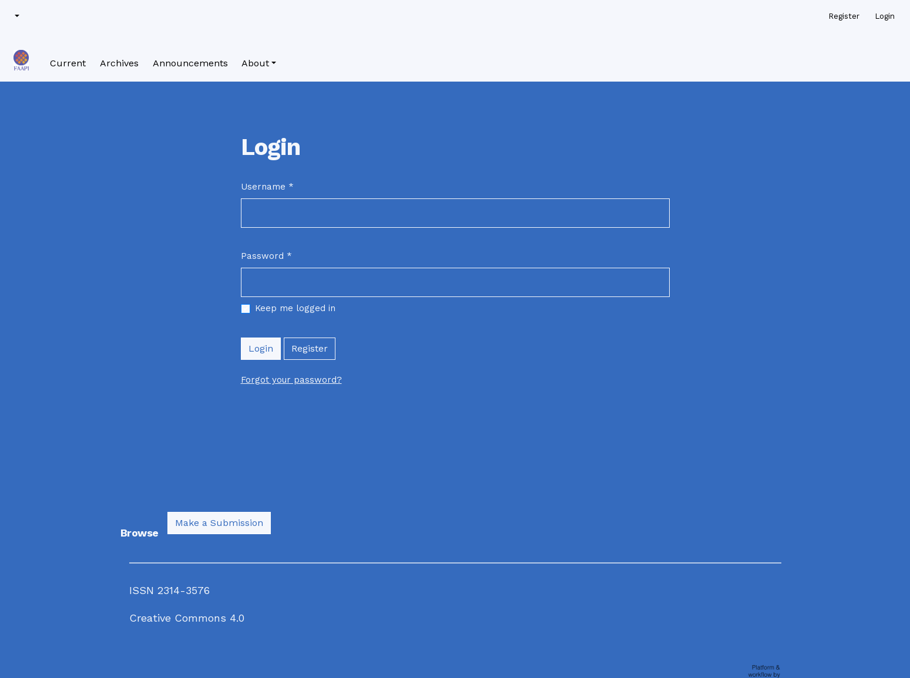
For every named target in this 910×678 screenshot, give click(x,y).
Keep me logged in (295, 308)
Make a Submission (219, 522)
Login (261, 348)
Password (266, 255)
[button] (16, 16)
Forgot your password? (291, 380)
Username (267, 186)
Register (309, 348)
